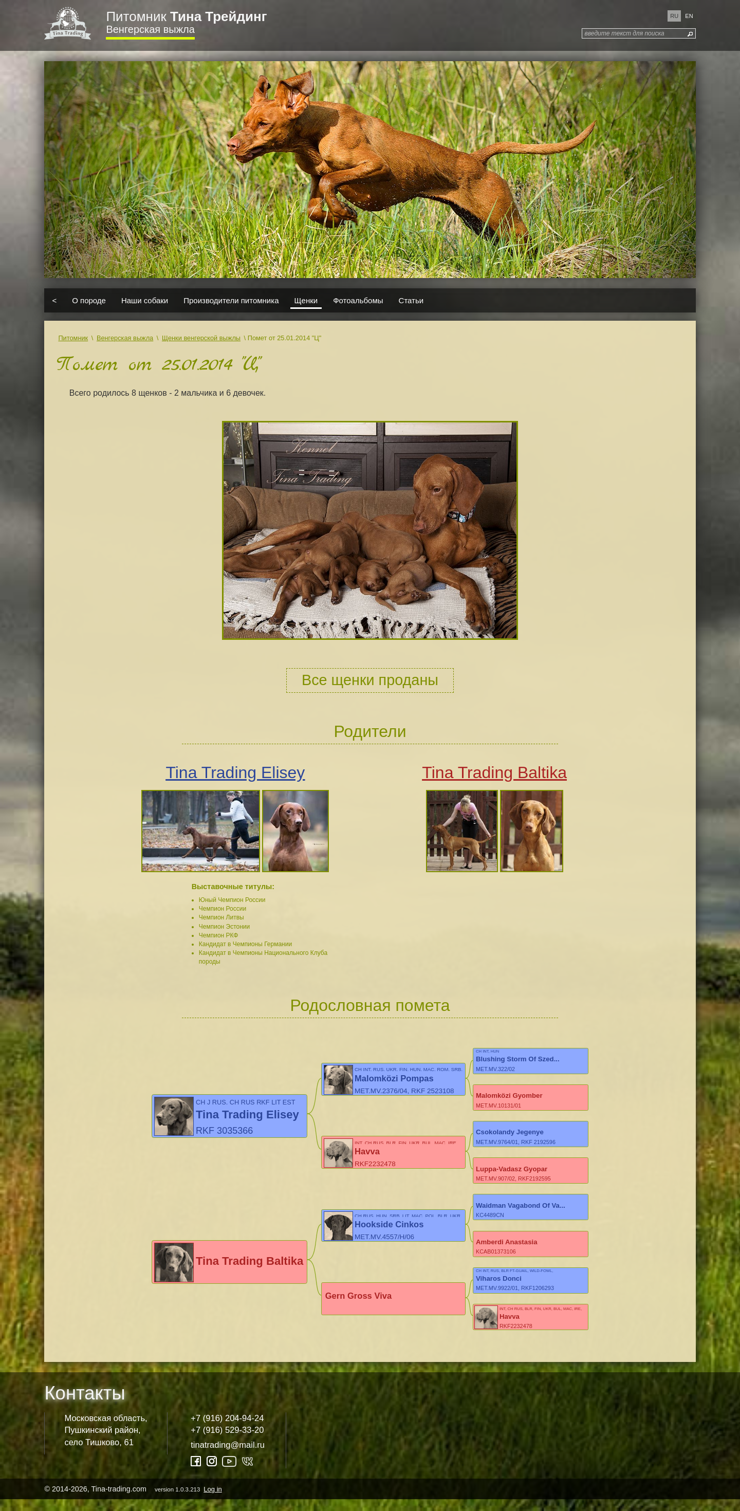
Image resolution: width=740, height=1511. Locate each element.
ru (674, 16)
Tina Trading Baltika (494, 772)
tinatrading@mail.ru (228, 1456)
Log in (212, 1500)
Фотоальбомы (358, 300)
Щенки (306, 300)
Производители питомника (231, 300)
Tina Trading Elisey (235, 772)
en (689, 16)
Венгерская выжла (150, 29)
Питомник (186, 16)
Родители (370, 731)
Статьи (411, 300)
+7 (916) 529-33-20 (227, 1442)
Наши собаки (144, 300)
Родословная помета (370, 1005)
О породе (89, 300)
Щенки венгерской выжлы (201, 338)
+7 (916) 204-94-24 (227, 1429)
